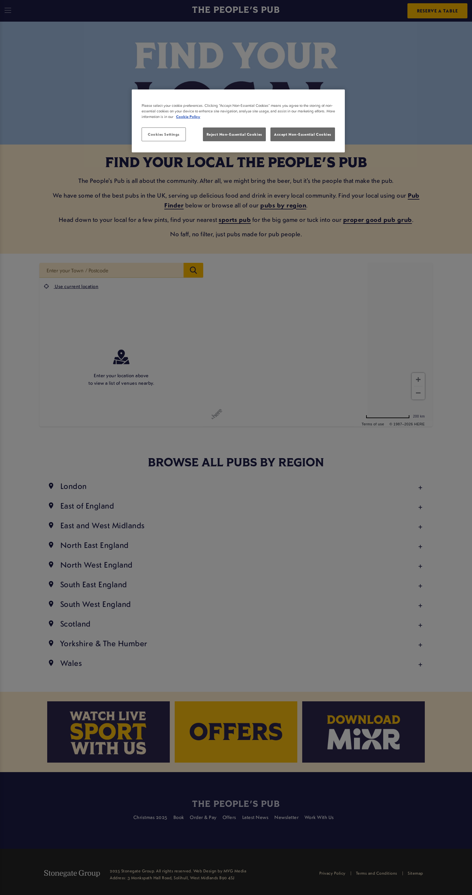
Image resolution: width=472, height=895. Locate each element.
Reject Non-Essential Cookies (234, 134)
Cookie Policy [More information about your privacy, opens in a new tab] (188, 116)
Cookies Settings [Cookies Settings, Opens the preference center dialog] (164, 134)
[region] (238, 120)
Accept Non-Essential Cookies (302, 134)
